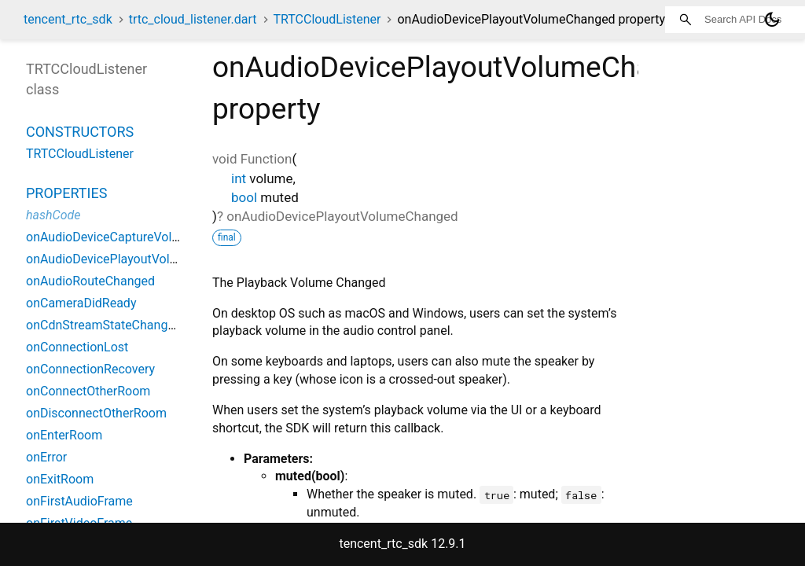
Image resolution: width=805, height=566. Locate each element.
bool (244, 197)
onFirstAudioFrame (79, 501)
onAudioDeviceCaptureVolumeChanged (136, 237)
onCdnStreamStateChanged (104, 325)
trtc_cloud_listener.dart (193, 19)
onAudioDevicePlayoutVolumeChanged (135, 259)
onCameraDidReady (81, 303)
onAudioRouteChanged (90, 281)
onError (46, 457)
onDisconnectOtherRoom (96, 413)
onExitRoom (60, 479)
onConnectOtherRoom (88, 391)
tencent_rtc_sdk (68, 19)
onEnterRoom (64, 435)
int (238, 178)
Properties (66, 193)
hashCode (53, 215)
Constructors (80, 131)
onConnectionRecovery (90, 369)
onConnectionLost (77, 347)
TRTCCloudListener (326, 19)
